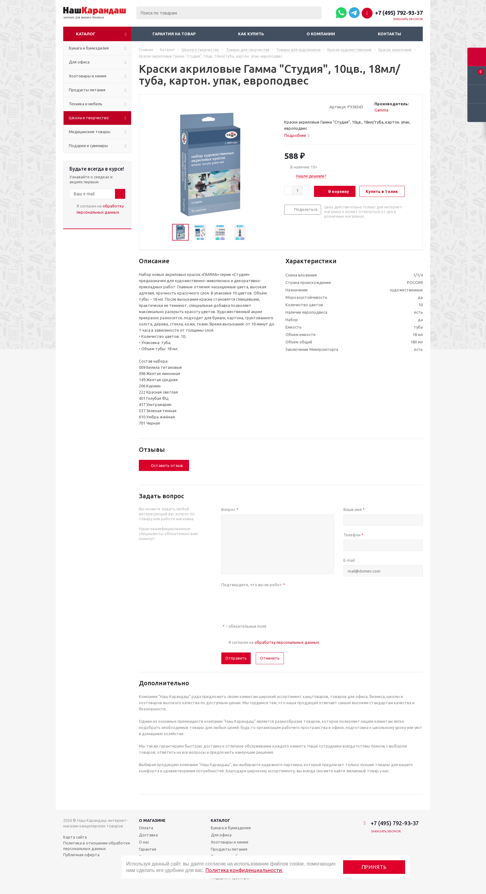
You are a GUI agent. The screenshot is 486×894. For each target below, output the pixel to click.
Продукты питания (229, 849)
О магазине (152, 820)
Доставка (148, 835)
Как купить (251, 34)
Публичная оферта (81, 855)
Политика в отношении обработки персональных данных (96, 846)
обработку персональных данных (286, 642)
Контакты (389, 34)
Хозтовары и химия (229, 842)
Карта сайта (75, 837)
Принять (374, 867)
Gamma (381, 110)
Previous (164, 232)
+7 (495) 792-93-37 (399, 12)
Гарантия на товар (174, 34)
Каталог (85, 34)
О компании (321, 34)
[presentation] (268, 602)
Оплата (146, 828)
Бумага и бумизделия (231, 828)
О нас (144, 842)
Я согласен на (100, 209)
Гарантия (147, 849)
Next (255, 232)
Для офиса (221, 835)
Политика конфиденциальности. (244, 870)
